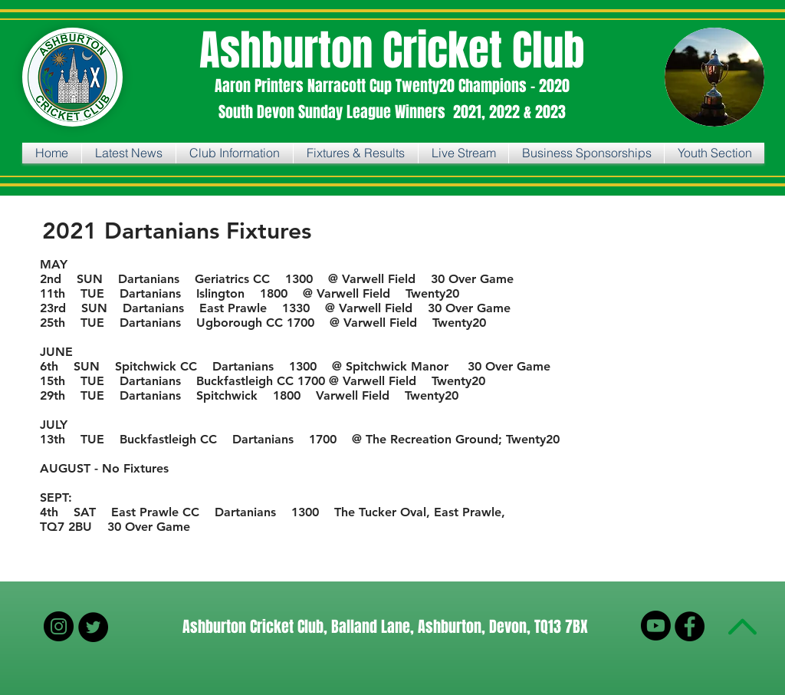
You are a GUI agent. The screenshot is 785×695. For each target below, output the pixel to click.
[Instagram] (59, 626)
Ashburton (291, 50)
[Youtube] (656, 626)
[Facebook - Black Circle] (690, 626)
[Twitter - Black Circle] (93, 627)
